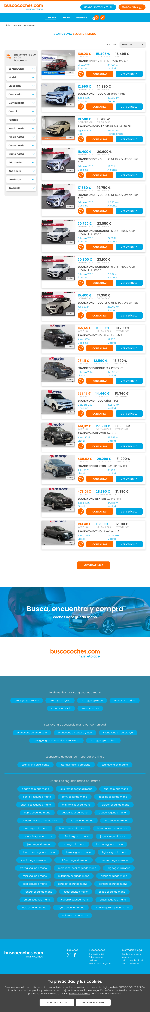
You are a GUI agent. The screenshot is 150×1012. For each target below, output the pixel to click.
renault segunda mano (38, 891)
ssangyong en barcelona (75, 764)
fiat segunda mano (81, 820)
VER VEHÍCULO (129, 74)
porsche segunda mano (113, 884)
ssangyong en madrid (115, 764)
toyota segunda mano (71, 907)
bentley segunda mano (37, 797)
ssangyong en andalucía (32, 732)
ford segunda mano (116, 820)
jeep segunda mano (39, 844)
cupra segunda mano (37, 812)
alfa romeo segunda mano (76, 789)
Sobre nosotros (96, 957)
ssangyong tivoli (61, 708)
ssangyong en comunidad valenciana (56, 740)
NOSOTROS (81, 17)
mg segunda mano (118, 868)
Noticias (93, 960)
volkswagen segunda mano (112, 907)
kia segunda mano (74, 844)
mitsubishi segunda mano (73, 876)
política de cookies (79, 993)
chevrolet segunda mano (36, 804)
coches (17, 25)
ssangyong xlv (90, 708)
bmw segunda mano (74, 797)
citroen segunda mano (115, 804)
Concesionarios (96, 954)
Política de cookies (130, 963)
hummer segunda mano (111, 828)
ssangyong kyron (60, 700)
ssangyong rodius (124, 700)
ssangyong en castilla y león (75, 732)
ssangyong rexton (92, 700)
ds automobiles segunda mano (40, 820)
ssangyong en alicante (35, 764)
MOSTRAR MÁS (93, 565)
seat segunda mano (76, 891)
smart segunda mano (37, 899)
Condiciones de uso (131, 954)
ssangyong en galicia (103, 740)
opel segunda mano (35, 884)
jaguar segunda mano (113, 836)
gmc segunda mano (36, 828)
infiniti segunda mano (76, 836)
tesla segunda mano (33, 907)
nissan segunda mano (114, 876)
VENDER (66, 17)
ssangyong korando (27, 700)
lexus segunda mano (78, 852)
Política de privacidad (132, 960)
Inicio (7, 25)
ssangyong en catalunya (118, 732)
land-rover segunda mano (39, 852)
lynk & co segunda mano (73, 860)
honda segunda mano (72, 828)
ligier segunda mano (114, 852)
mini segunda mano (35, 876)
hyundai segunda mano (37, 836)
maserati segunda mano (114, 860)
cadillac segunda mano (112, 797)
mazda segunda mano (33, 868)
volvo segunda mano (75, 915)
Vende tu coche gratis (100, 963)
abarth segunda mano (35, 789)
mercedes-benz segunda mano (77, 868)
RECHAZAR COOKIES (93, 1002)
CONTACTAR (99, 74)
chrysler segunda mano (76, 804)
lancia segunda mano (109, 844)
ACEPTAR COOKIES (57, 1002)
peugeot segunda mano (72, 884)
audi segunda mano (116, 789)
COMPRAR (50, 17)
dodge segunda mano (112, 812)
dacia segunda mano (75, 812)
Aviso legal (127, 957)
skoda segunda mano (112, 891)
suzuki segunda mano (113, 899)
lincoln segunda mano (34, 860)
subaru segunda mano (75, 899)
